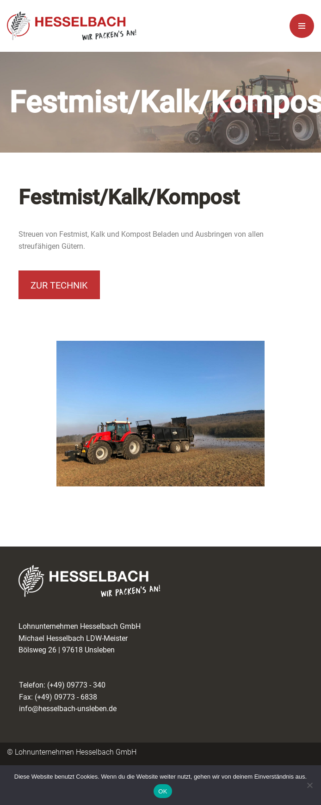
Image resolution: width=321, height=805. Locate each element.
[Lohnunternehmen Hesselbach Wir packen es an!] (71, 26)
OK (162, 791)
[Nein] (309, 785)
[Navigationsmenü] (302, 26)
